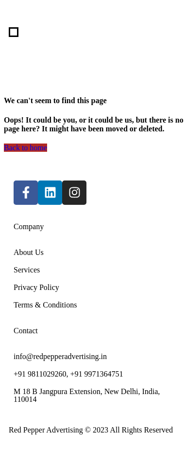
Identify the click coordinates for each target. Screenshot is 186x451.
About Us (29, 252)
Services (27, 270)
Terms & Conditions (45, 305)
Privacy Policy (36, 287)
